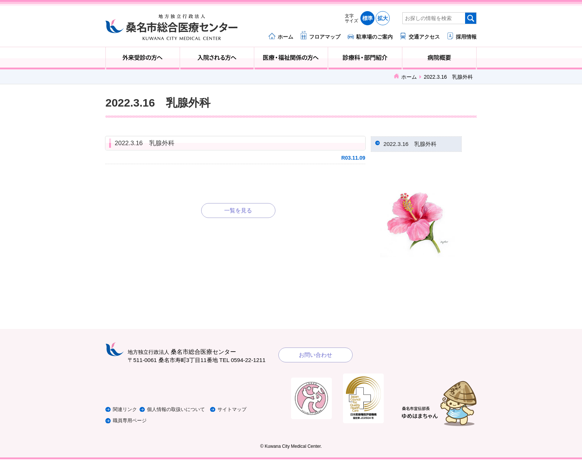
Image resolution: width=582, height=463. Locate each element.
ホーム (285, 36)
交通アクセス (424, 36)
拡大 (382, 18)
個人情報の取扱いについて (188, 413)
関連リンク (127, 413)
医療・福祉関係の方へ (291, 58)
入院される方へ (217, 58)
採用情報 (466, 36)
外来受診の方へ (142, 58)
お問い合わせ (315, 358)
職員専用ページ (132, 424)
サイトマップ (251, 413)
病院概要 (439, 58)
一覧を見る (238, 210)
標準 (367, 18)
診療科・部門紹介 (365, 58)
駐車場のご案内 (374, 36)
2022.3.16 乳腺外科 (144, 143)
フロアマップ (324, 36)
